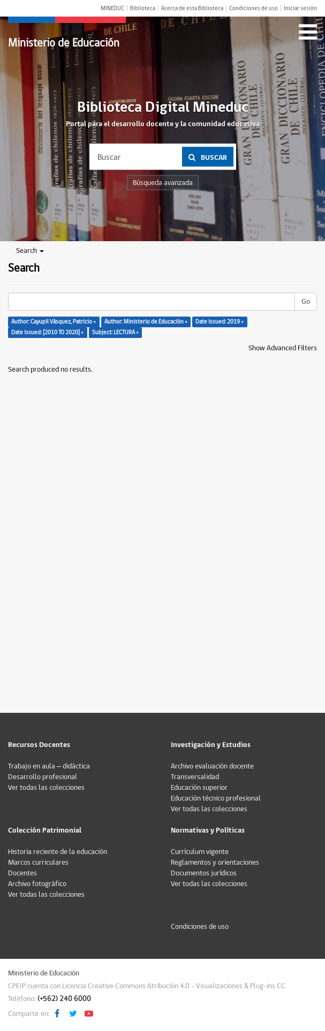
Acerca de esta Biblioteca (192, 8)
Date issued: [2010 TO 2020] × (47, 332)
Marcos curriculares (38, 862)
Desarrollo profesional (42, 777)
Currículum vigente (200, 852)
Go (305, 301)
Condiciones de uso (253, 8)
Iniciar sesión (300, 8)
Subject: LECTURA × (115, 332)
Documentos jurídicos (204, 873)
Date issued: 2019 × (219, 322)
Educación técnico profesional (216, 798)
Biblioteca (142, 8)
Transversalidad (195, 777)
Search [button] (30, 250)
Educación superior (199, 787)
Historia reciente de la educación (57, 852)
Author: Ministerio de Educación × (145, 322)
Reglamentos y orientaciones (215, 862)
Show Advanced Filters (282, 348)
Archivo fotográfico (37, 884)
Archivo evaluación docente (212, 766)
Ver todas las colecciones (46, 787)
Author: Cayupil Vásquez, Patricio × (53, 322)
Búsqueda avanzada (163, 183)
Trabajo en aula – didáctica (49, 766)
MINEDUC (112, 8)
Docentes (22, 873)
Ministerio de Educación (63, 43)
